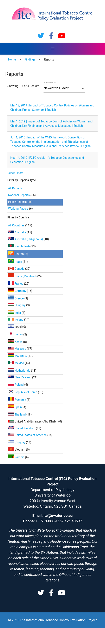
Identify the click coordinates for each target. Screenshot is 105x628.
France (16, 283)
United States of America (27, 435)
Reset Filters (15, 173)
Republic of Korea (23, 392)
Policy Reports (17, 201)
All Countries (16, 225)
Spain (15, 407)
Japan (15, 334)
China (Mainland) (22, 276)
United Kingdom (22, 428)
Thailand (17, 414)
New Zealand (20, 377)
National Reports (19, 195)
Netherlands (19, 370)
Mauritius (17, 356)
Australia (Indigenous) (26, 239)
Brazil (15, 262)
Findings (30, 59)
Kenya (15, 342)
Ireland (16, 319)
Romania (17, 399)
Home (12, 59)
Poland (16, 384)
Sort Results (50, 82)
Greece (16, 298)
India (14, 312)
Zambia (16, 457)
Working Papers (18, 208)
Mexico (16, 363)
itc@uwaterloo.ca (58, 515)
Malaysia (17, 348)
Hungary (17, 305)
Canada (16, 268)
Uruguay (17, 442)
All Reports (15, 188)
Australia (17, 232)
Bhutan (16, 254)
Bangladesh (19, 246)
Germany (17, 290)
